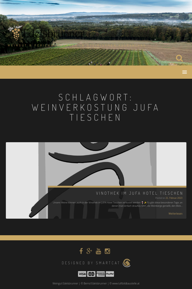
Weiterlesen (176, 214)
